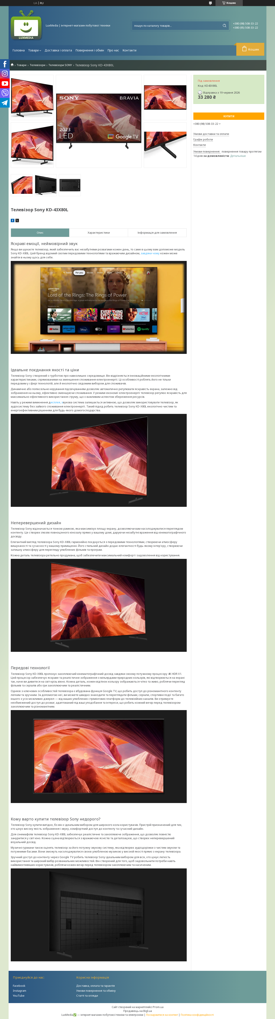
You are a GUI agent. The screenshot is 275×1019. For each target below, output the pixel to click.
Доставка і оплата (58, 50)
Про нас (113, 50)
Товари (33, 50)
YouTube (18, 995)
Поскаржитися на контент (162, 1015)
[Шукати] (224, 25)
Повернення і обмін (89, 50)
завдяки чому (150, 253)
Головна (18, 50)
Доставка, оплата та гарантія (95, 986)
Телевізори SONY (60, 65)
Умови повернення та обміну (96, 991)
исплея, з (56, 402)
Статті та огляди (87, 995)
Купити (228, 116)
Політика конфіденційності (197, 1015)
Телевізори (37, 65)
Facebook (19, 986)
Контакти (129, 50)
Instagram (19, 991)
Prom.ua (158, 1007)
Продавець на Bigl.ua (137, 1011)
